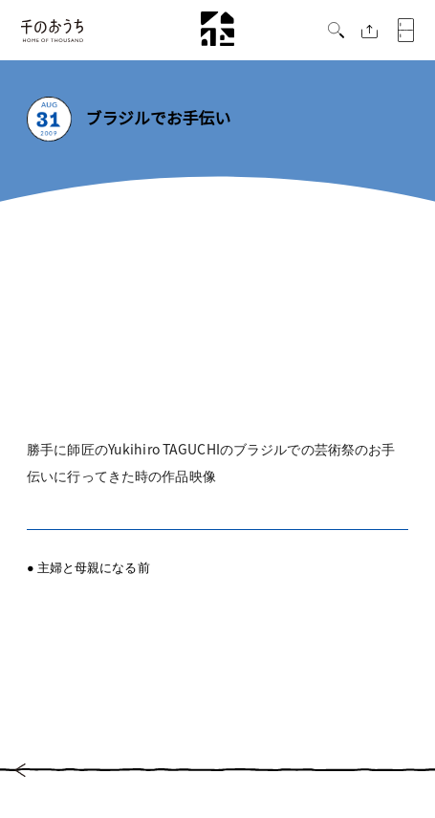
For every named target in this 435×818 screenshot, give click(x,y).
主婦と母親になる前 (93, 567)
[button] (336, 32)
